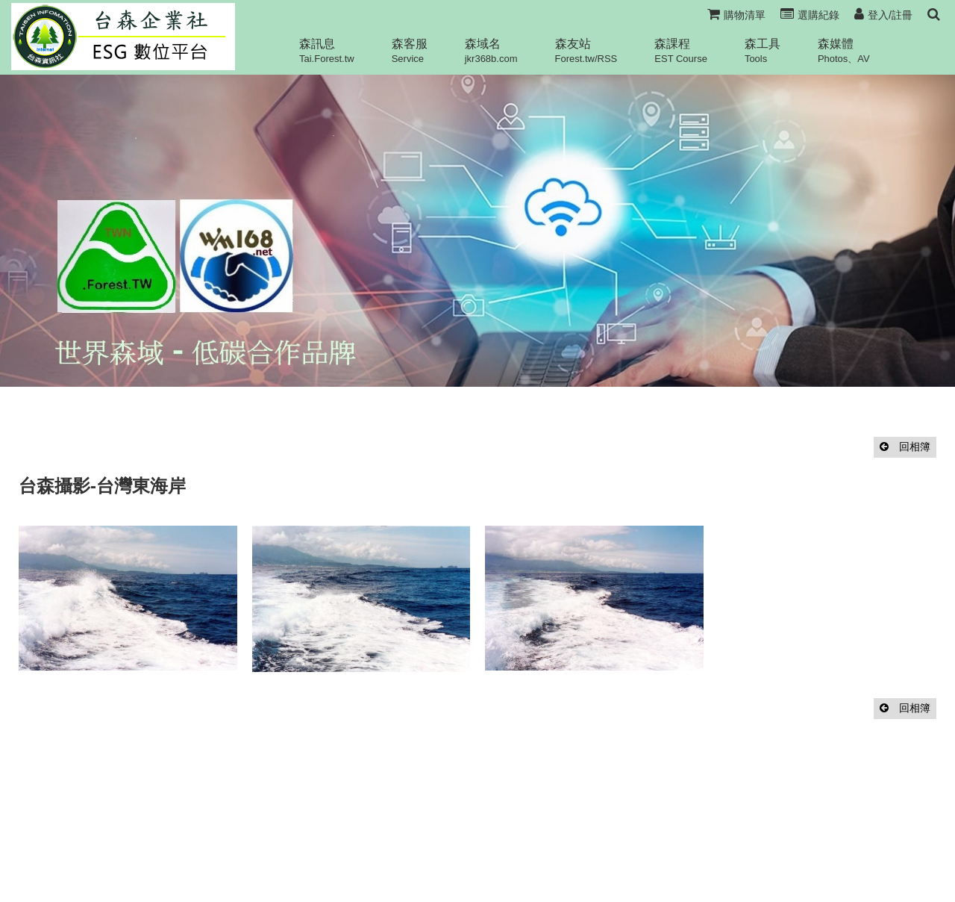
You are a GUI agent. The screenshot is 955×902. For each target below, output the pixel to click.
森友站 (586, 50)
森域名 (491, 50)
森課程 (680, 50)
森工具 (762, 50)
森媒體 (844, 50)
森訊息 (326, 50)
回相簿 (905, 446)
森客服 (410, 50)
